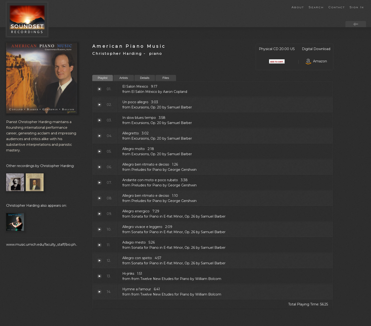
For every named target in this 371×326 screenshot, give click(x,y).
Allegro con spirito (99, 260)
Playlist (102, 78)
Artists (123, 78)
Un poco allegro (99, 105)
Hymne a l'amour (99, 292)
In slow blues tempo (99, 120)
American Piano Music (129, 46)
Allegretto (99, 136)
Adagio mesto (99, 245)
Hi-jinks (99, 276)
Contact (336, 7)
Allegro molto (99, 151)
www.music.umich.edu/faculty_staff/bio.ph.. (41, 244)
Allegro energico (99, 214)
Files (166, 78)
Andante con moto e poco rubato (99, 182)
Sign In (356, 7)
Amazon (316, 61)
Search (316, 7)
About (298, 7)
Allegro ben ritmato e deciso (99, 167)
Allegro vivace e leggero (99, 229)
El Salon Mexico (99, 89)
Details (145, 78)
